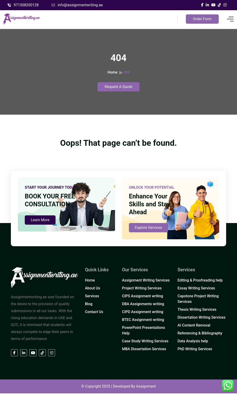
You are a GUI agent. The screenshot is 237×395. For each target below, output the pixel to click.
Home (112, 72)
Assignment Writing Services (146, 282)
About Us (92, 290)
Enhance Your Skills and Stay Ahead (150, 206)
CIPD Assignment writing (142, 313)
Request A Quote (118, 86)
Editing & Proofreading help (200, 282)
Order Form (202, 19)
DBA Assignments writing (143, 306)
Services (92, 298)
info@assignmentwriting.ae (77, 5)
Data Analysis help (193, 343)
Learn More (40, 229)
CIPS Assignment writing (142, 298)
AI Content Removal (194, 327)
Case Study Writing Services (145, 343)
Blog (88, 306)
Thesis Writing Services (197, 311)
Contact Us (94, 313)
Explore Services (148, 229)
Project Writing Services (142, 290)
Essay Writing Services (196, 290)
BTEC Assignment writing (143, 321)
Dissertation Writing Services (201, 319)
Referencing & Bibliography (200, 335)
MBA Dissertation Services (144, 351)
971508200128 (23, 5)
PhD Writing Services (195, 351)
